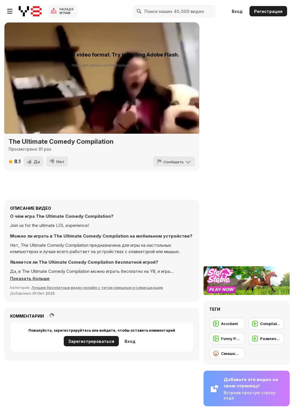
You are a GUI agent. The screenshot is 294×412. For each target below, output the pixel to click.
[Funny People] (227, 338)
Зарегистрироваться (91, 341)
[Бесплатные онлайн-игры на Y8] (30, 11)
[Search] (139, 11)
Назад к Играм (66, 11)
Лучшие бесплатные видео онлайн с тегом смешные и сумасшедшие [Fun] (97, 287)
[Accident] (227, 323)
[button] (30, 278)
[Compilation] (266, 323)
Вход (237, 11)
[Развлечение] (266, 338)
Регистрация (268, 11)
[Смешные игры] (227, 353)
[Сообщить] (174, 161)
